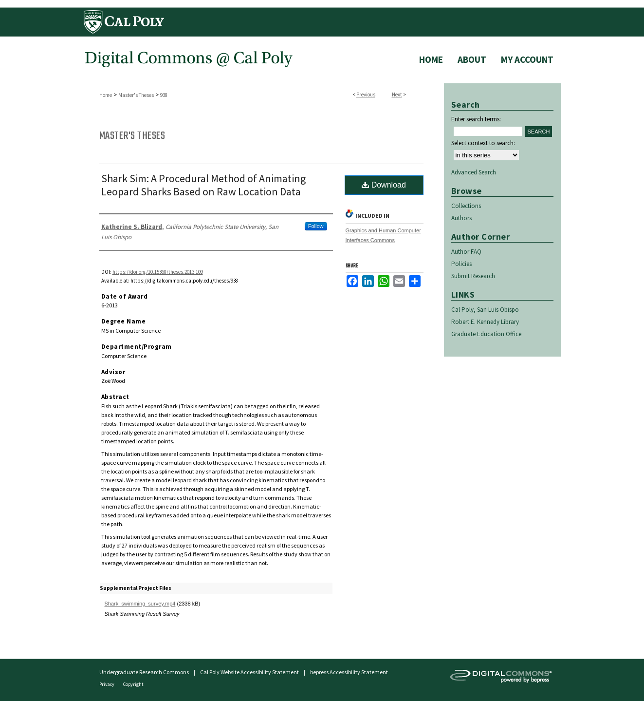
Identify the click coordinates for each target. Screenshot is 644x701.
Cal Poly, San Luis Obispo (485, 309)
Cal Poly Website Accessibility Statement (249, 672)
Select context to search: (483, 143)
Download (384, 185)
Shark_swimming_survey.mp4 (140, 603)
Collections (466, 206)
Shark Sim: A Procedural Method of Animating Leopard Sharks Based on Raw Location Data (203, 184)
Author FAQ (466, 251)
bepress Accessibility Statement (349, 672)
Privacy (107, 684)
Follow (316, 226)
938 (163, 95)
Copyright (133, 684)
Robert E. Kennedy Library (485, 322)
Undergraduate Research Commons (144, 672)
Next (397, 94)
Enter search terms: (476, 119)
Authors (461, 218)
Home (105, 95)
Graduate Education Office (486, 334)
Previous (365, 94)
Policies (461, 264)
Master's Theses (136, 95)
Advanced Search (473, 172)
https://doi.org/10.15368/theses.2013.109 (157, 271)
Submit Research (473, 276)
